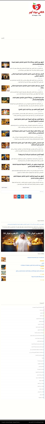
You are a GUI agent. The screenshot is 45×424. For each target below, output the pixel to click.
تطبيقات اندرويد (41, 324)
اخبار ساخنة (42, 310)
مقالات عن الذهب (40, 66)
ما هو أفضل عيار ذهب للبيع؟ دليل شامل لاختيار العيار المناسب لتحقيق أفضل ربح (29, 120)
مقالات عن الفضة (41, 386)
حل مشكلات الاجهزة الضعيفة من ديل (37, 349)
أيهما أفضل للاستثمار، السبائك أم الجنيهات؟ (31, 155)
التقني (42, 263)
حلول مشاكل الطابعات (39, 355)
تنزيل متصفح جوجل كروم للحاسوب (37, 347)
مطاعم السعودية (40, 369)
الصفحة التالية (4, 187)
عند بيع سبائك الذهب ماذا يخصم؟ (37, 276)
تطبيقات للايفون (41, 330)
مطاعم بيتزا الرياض (40, 375)
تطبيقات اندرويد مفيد (40, 327)
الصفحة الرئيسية (26, 187)
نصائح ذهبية (41, 389)
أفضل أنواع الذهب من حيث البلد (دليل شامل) (31, 110)
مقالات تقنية (41, 380)
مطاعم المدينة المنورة (40, 372)
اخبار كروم (42, 313)
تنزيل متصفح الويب (40, 341)
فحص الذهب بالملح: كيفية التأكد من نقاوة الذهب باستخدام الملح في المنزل (30, 271)
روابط (43, 358)
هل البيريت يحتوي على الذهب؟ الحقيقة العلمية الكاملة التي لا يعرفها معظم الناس (28, 166)
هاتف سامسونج (41, 392)
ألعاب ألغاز (42, 316)
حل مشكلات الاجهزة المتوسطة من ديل (36, 352)
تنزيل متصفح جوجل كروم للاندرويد (37, 344)
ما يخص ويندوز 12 (41, 361)
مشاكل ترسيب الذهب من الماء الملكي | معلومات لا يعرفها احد (32, 265)
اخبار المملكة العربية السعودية (38, 307)
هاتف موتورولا (41, 397)
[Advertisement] (16, 26)
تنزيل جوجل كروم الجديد (39, 338)
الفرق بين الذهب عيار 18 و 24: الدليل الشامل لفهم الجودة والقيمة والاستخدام (26, 224)
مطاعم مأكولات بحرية (40, 378)
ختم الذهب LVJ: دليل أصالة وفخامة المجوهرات (35, 257)
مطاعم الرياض (41, 366)
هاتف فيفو (42, 394)
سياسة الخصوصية (16, 422)
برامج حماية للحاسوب (40, 318)
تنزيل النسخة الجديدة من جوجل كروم (37, 335)
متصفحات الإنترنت (41, 363)
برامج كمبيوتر (41, 321)
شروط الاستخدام (9, 422)
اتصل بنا (3, 422)
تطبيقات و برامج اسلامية (39, 332)
